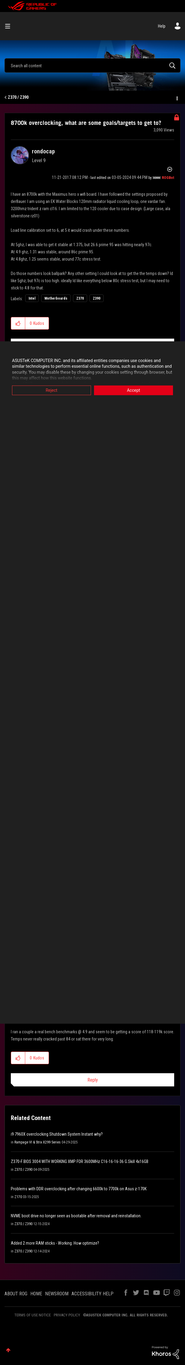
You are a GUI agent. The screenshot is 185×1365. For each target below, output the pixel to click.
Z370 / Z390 (18, 97)
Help (161, 26)
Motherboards (55, 298)
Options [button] (176, 97)
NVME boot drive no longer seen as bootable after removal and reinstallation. (76, 1215)
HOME (36, 1294)
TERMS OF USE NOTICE (32, 1315)
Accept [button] (133, 390)
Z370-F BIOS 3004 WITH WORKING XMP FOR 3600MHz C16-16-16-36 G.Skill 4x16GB (79, 1161)
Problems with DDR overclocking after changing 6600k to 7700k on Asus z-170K (79, 1188)
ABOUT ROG (16, 1294)
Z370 (80, 298)
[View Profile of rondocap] (43, 151)
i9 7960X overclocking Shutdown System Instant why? (57, 1134)
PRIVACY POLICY (67, 1315)
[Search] (92, 65)
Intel (32, 298)
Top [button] (8, 1350)
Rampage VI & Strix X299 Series (37, 1142)
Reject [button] (51, 390)
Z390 (96, 298)
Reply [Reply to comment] (92, 1080)
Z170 (18, 1197)
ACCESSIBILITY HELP (92, 1294)
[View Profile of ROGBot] (168, 178)
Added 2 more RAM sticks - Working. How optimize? (55, 1243)
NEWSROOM (56, 1294)
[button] (18, 323)
